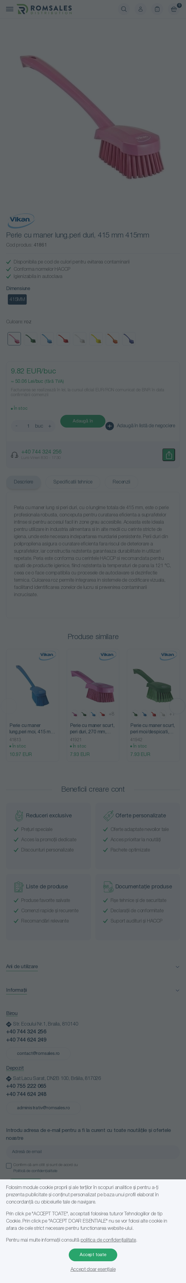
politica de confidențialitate (108, 1240)
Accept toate (93, 1255)
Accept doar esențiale (93, 1270)
